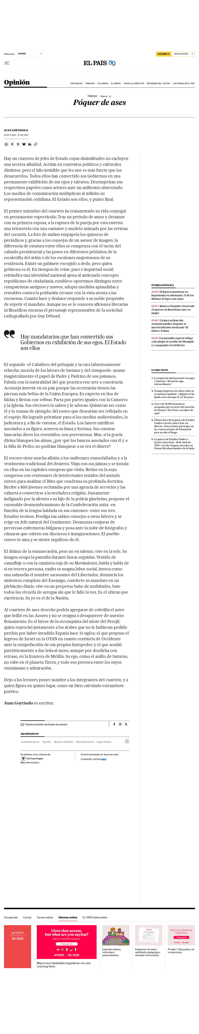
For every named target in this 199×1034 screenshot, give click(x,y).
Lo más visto (159, 370)
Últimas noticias (162, 285)
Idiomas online (68, 917)
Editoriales (76, 83)
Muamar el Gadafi (63, 741)
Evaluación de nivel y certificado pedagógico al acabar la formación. (147, 952)
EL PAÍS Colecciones (95, 917)
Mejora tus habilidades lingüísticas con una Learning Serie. (64, 965)
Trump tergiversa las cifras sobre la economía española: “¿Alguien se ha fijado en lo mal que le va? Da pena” (174, 394)
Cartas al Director (134, 83)
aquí (103, 758)
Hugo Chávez (104, 741)
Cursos (27, 917)
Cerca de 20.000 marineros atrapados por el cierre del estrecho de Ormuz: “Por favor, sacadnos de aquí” (174, 408)
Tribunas (90, 83)
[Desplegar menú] (7, 63)
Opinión (17, 82)
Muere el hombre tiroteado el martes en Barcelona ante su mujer (172, 309)
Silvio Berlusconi (85, 741)
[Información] (109, 96)
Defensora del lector (158, 83)
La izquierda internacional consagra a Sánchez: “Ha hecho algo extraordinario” (174, 381)
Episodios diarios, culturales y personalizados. (111, 952)
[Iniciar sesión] (183, 54)
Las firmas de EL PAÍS (183, 83)
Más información (30, 762)
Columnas (102, 83)
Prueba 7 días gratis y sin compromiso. (181, 951)
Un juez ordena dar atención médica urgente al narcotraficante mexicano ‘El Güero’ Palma (169, 325)
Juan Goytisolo (16, 130)
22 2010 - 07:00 (16, 135)
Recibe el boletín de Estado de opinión (46, 724)
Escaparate (11, 917)
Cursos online (45, 917)
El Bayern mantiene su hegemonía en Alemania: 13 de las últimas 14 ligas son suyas (172, 295)
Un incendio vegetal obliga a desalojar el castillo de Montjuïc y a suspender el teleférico (172, 341)
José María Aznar (29, 741)
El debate (116, 83)
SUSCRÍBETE (164, 54)
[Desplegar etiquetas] (127, 741)
